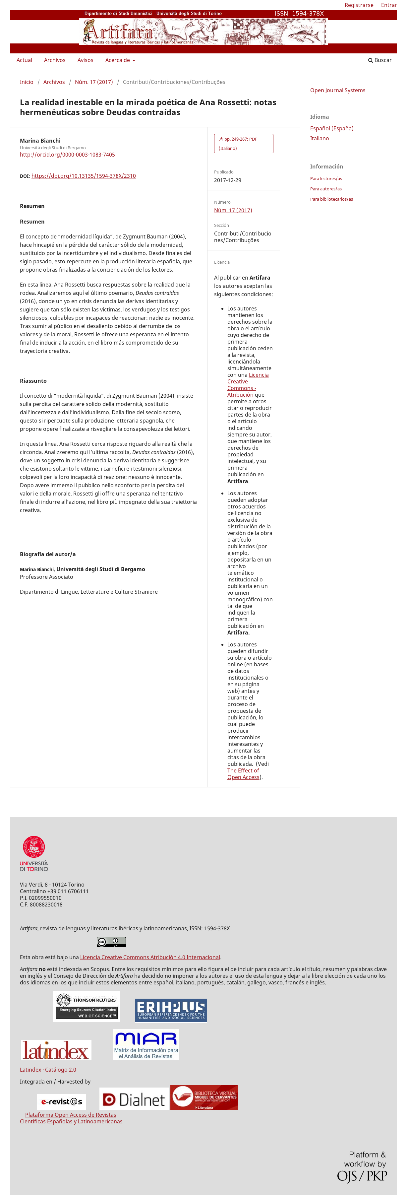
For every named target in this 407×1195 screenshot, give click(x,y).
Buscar (380, 60)
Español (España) (332, 128)
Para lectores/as (326, 178)
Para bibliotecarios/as (331, 199)
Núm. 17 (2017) (94, 82)
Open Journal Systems (338, 90)
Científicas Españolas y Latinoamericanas (71, 1121)
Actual (24, 60)
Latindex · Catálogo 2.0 (48, 1069)
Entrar (389, 5)
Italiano (319, 138)
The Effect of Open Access (243, 774)
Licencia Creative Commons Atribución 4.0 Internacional (150, 957)
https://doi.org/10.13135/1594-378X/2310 (83, 175)
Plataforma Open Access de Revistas (70, 1114)
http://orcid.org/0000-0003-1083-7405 (67, 154)
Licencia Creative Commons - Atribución (248, 384)
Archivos (55, 60)
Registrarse (359, 5)
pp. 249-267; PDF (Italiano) (238, 143)
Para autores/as (326, 189)
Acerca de (118, 60)
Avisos (85, 60)
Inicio (26, 82)
